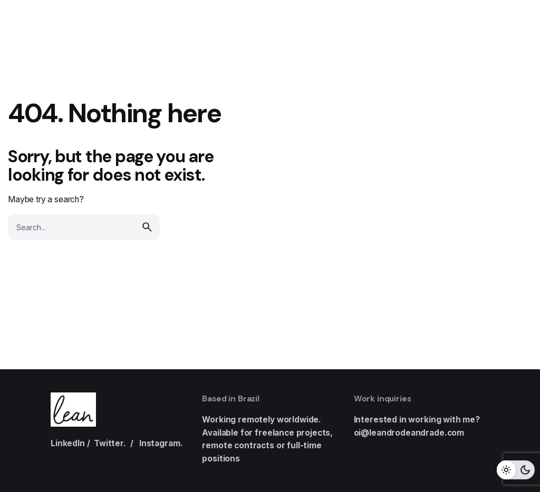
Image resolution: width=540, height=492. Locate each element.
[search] (147, 227)
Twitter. (110, 443)
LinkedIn (68, 443)
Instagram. (160, 443)
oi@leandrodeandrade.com (409, 433)
